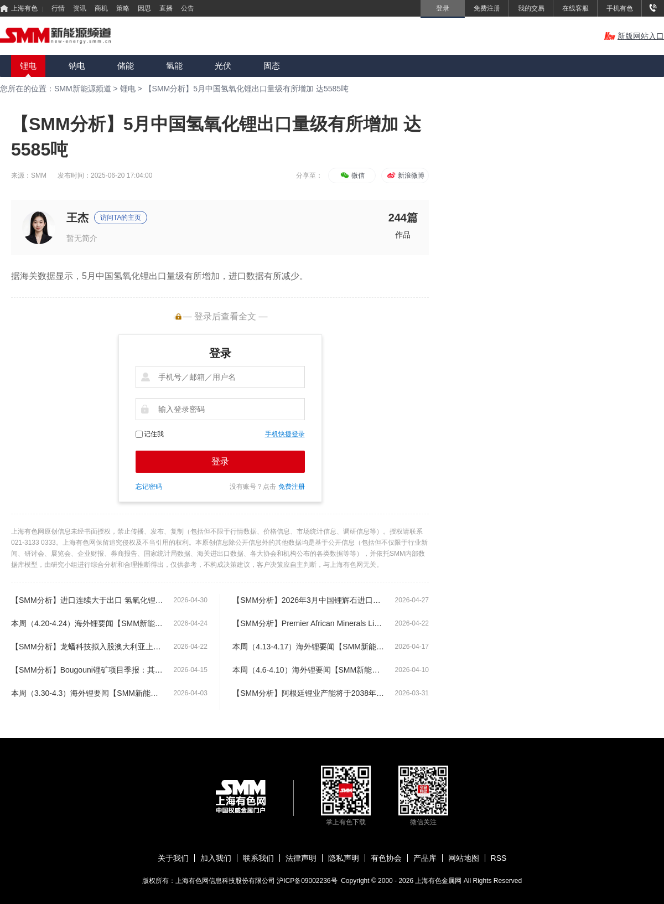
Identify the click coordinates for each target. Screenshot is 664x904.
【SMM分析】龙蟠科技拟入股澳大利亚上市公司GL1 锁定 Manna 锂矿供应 (87, 646)
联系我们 (258, 858)
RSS (499, 858)
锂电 (28, 65)
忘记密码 (149, 486)
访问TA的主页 (120, 217)
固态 (271, 65)
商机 (101, 8)
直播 (166, 8)
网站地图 (463, 858)
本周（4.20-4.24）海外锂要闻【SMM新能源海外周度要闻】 (87, 623)
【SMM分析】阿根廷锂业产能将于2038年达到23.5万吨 (308, 693)
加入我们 (215, 858)
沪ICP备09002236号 (307, 881)
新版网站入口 (634, 36)
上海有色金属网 (439, 881)
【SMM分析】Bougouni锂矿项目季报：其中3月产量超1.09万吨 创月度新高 (87, 669)
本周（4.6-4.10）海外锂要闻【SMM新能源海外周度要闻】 (308, 669)
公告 (187, 8)
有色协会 (386, 858)
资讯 (79, 8)
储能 (125, 65)
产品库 (425, 858)
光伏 (223, 65)
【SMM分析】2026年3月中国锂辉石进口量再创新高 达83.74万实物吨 (308, 600)
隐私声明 (343, 858)
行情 (58, 8)
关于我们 (173, 858)
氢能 (174, 65)
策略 (122, 8)
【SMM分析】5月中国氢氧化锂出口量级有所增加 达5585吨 (246, 88)
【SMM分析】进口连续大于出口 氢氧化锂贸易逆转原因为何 (87, 600)
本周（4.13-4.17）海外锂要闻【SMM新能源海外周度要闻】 (308, 646)
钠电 (77, 65)
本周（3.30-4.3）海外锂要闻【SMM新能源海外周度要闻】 (87, 693)
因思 (144, 8)
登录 (220, 461)
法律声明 (301, 858)
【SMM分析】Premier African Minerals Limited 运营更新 (308, 623)
